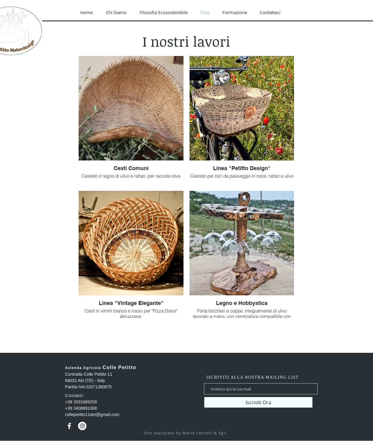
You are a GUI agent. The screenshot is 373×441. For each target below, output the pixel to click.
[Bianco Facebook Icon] (69, 426)
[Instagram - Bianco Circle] (82, 426)
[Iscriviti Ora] (258, 402)
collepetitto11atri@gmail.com (92, 414)
